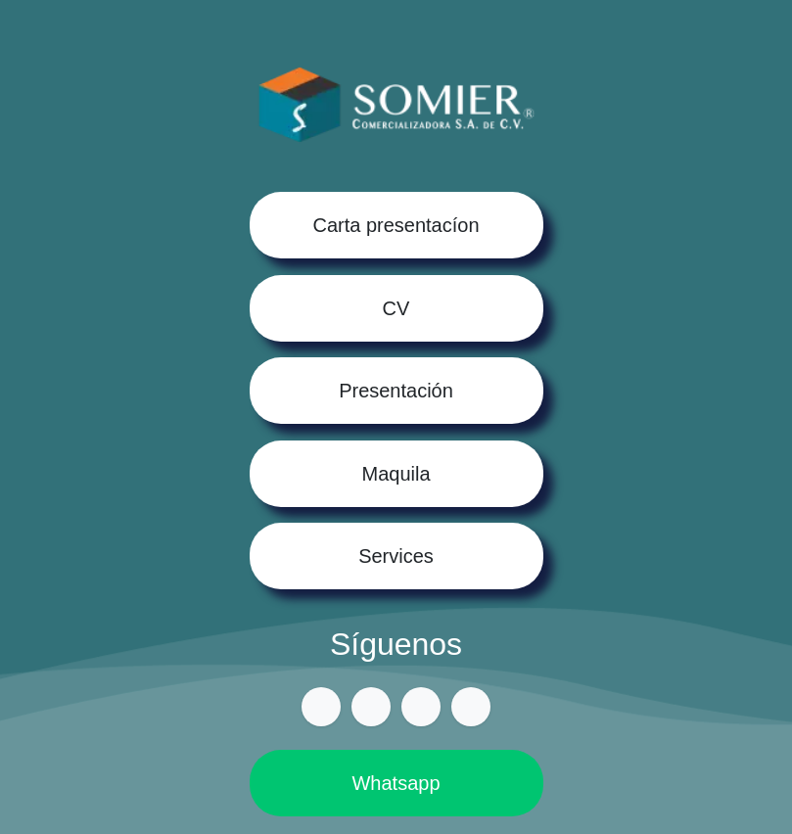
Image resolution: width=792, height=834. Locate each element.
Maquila (396, 474)
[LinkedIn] (471, 708)
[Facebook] (371, 708)
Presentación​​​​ (396, 390)
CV (396, 307)
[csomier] (320, 708)
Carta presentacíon (396, 224)
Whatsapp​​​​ (396, 785)
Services (396, 557)
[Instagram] (421, 708)
